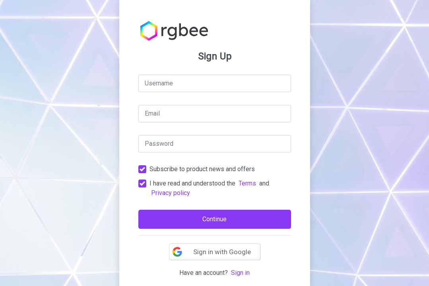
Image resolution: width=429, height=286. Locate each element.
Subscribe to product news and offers (202, 169)
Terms (247, 183)
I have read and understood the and (209, 188)
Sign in (240, 272)
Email (152, 113)
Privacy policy (170, 193)
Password (159, 143)
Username (159, 83)
